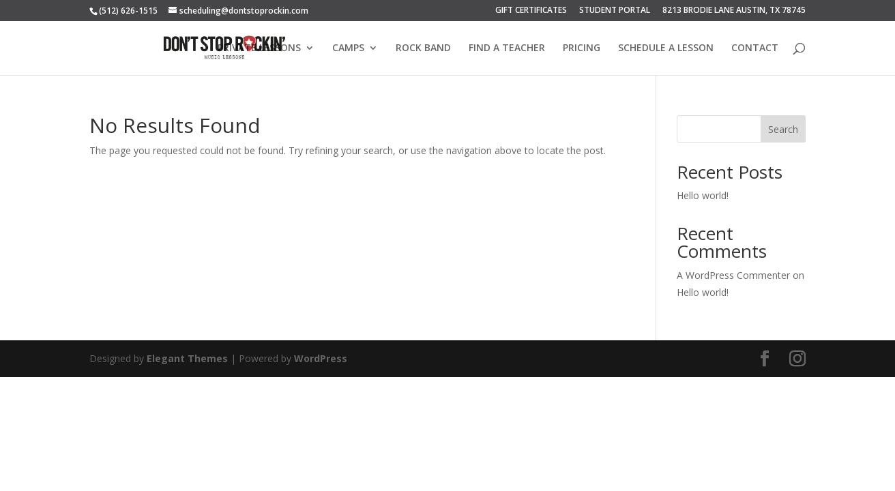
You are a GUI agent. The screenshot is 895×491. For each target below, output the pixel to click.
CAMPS (348, 48)
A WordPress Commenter (733, 275)
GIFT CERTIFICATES (531, 11)
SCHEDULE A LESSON (666, 48)
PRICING (581, 48)
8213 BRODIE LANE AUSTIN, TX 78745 (734, 11)
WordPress (320, 358)
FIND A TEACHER (507, 48)
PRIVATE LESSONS (259, 48)
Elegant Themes (187, 358)
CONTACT (754, 48)
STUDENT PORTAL (614, 11)
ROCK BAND (423, 48)
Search (783, 129)
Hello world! (703, 195)
